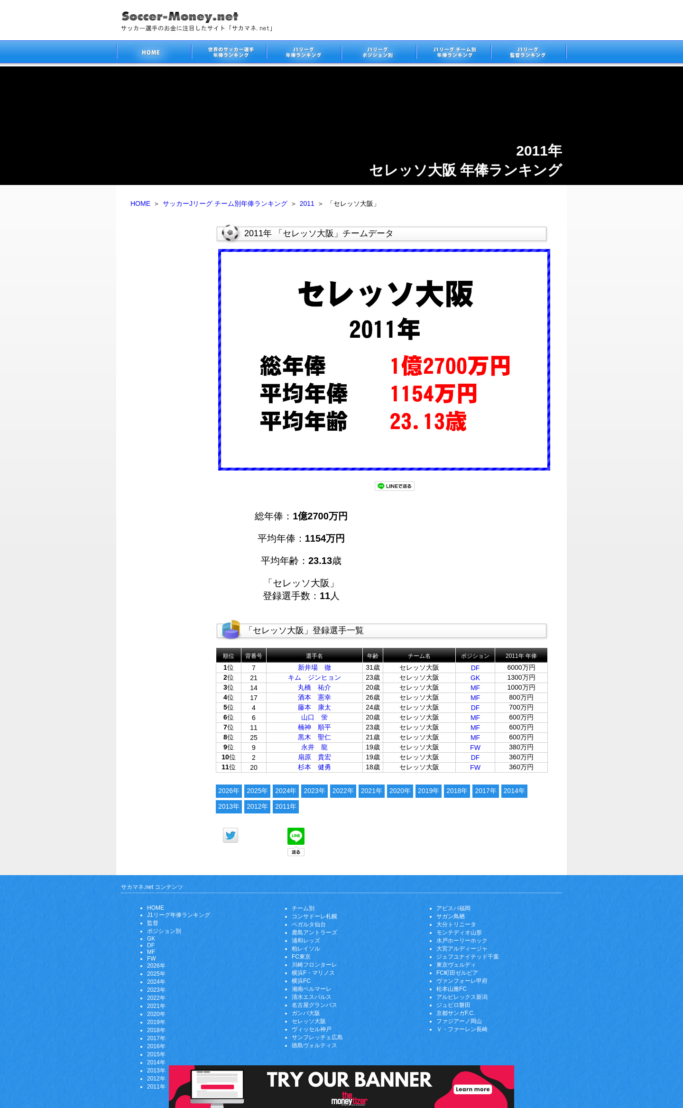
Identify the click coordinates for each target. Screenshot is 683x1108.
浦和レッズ (306, 940)
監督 (152, 923)
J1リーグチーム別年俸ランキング (453, 53)
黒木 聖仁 (314, 737)
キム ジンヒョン (314, 677)
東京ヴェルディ (456, 964)
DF (475, 668)
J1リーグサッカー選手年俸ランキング (303, 53)
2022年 (343, 790)
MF (475, 688)
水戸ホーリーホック (462, 940)
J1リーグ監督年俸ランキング (529, 53)
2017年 (485, 790)
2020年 (400, 790)
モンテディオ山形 (459, 932)
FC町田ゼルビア (457, 973)
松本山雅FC (451, 989)
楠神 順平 (314, 727)
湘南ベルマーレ (312, 989)
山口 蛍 (314, 717)
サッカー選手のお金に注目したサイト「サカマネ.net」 (153, 53)
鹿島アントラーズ (314, 932)
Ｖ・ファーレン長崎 (462, 1029)
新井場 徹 (314, 667)
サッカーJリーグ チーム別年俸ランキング (225, 203)
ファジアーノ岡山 (459, 1021)
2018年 (457, 790)
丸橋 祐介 (314, 687)
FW (475, 747)
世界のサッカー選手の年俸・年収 (228, 53)
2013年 (229, 806)
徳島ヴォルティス (314, 1045)
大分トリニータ (456, 924)
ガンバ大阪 (306, 1013)
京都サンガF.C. (455, 1013)
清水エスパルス (312, 997)
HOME (140, 203)
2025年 (257, 790)
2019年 (428, 790)
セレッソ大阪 (309, 1021)
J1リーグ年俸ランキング (178, 915)
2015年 (156, 1054)
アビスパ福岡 (453, 908)
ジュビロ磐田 (453, 1005)
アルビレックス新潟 (462, 997)
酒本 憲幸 (314, 697)
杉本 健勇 (314, 767)
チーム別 (303, 908)
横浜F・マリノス (313, 973)
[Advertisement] (166, 369)
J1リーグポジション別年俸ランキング (378, 53)
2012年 (257, 806)
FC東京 (301, 956)
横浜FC (301, 981)
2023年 (314, 790)
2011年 (285, 806)
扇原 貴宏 (314, 757)
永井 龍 (314, 747)
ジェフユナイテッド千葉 (467, 956)
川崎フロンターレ (314, 964)
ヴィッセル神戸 (312, 1029)
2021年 (371, 790)
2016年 (156, 1046)
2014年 (514, 790)
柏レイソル (306, 948)
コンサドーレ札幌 (314, 916)
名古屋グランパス (314, 1005)
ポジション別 (164, 931)
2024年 (285, 790)
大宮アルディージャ (462, 948)
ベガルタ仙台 (309, 924)
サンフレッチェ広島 (317, 1037)
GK (475, 678)
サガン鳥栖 (450, 916)
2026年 (229, 790)
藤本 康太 (314, 707)
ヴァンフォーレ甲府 (462, 981)
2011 (307, 203)
